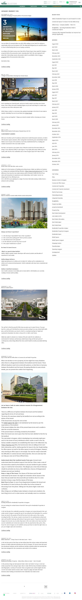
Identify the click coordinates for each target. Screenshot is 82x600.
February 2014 (55, 152)
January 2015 (55, 125)
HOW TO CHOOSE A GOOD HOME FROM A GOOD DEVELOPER (16, 195)
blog (53, 177)
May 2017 (54, 98)
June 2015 (54, 110)
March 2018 (55, 86)
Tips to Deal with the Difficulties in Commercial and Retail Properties (18, 357)
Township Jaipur (56, 246)
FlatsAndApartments (57, 195)
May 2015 (54, 113)
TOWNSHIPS (57, 6)
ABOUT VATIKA (6, 593)
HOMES (22, 6)
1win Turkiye (55, 174)
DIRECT (32, 593)
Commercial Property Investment (60, 189)
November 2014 (56, 131)
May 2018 (54, 83)
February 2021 (55, 74)
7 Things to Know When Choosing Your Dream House (14, 76)
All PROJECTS (47, 1)
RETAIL (44, 6)
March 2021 (55, 71)
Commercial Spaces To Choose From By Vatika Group (65, 21)
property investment (57, 207)
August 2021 (55, 62)
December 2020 (56, 77)
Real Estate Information (58, 219)
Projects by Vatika (56, 204)
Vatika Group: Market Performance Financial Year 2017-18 (15, 131)
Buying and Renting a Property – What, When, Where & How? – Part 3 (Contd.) (21, 561)
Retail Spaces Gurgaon (58, 240)
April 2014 (54, 149)
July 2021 (54, 65)
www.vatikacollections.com (47, 598)
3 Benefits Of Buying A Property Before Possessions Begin (16, 15)
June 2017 (54, 95)
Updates (54, 255)
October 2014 (55, 134)
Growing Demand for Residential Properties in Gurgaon (15, 502)
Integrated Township (57, 198)
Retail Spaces (55, 237)
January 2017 (55, 107)
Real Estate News (56, 225)
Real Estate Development (58, 213)
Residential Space (56, 234)
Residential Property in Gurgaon (60, 231)
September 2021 (56, 59)
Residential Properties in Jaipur (60, 228)
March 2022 (55, 50)
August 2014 (55, 140)
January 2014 (55, 155)
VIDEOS (14, 593)
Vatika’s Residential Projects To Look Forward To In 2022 (66, 18)
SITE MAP (49, 593)
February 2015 (55, 122)
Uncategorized (55, 252)
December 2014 (56, 128)
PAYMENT (47, 3)
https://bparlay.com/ (8, 445)
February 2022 (55, 53)
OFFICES (34, 6)
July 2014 (54, 143)
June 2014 (54, 146)
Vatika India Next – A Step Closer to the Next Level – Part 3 (16, 539)
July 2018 (54, 80)
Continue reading (5, 66)
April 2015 (54, 116)
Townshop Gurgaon (57, 249)
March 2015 (55, 119)
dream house (28, 113)
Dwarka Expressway (57, 192)
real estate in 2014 (57, 216)
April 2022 (54, 47)
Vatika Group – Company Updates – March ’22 (63, 25)
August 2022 (55, 44)
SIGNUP (55, 3)
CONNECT (62, 1)
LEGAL (42, 593)
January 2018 (55, 89)
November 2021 (56, 56)
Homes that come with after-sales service (12, 166)
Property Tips (55, 210)
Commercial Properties (58, 186)
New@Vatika (55, 201)
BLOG (58, 593)
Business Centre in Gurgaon (59, 180)
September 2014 (56, 137)
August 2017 (55, 92)
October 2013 (55, 164)
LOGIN (55, 1)
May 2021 (54, 68)
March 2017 (55, 101)
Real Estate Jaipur (56, 222)
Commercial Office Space (58, 183)
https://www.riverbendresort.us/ (33, 171)
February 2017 (55, 104)
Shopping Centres (56, 243)
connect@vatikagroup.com (36, 598)
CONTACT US (22, 593)
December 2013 (56, 158)
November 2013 (56, 161)
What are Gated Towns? (7, 287)
